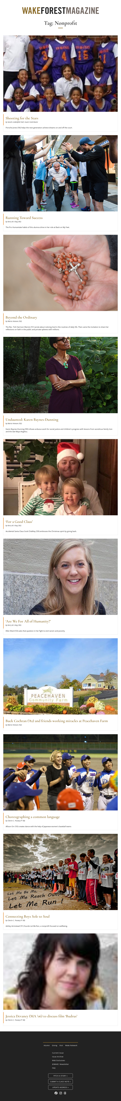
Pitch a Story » (61, 1076)
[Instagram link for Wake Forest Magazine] (61, 1093)
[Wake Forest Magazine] (60, 12)
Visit (61, 1045)
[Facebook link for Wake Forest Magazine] (56, 1093)
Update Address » (60, 1087)
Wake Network (71, 1045)
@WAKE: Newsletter (60, 1064)
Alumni (47, 1045)
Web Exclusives (58, 1060)
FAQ (54, 1068)
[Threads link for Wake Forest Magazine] (65, 1093)
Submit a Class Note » (60, 1081)
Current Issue (58, 1053)
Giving (54, 1045)
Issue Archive (57, 1057)
